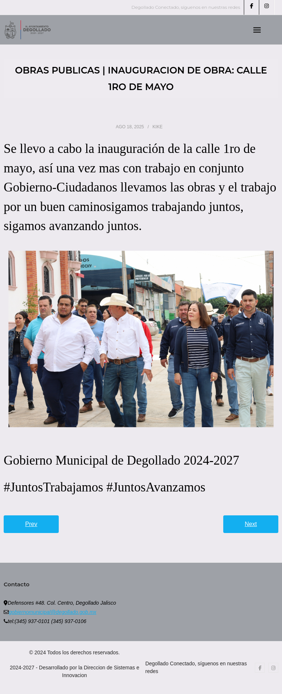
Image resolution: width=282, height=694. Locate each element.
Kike (157, 126)
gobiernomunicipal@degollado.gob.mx (52, 612)
